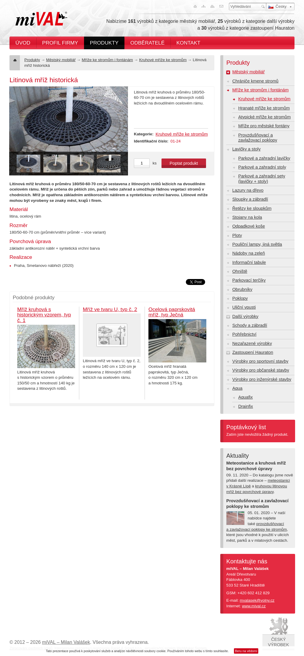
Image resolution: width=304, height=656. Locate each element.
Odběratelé (147, 43)
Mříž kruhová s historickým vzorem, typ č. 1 (44, 314)
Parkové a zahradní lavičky (264, 158)
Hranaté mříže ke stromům (263, 108)
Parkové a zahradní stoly (262, 167)
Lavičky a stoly (246, 149)
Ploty (237, 235)
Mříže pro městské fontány (263, 125)
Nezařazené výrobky (252, 343)
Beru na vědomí (246, 651)
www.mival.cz (254, 606)
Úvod (22, 43)
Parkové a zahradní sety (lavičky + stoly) (261, 178)
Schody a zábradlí (249, 325)
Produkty (104, 43)
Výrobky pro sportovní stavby (260, 361)
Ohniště (239, 271)
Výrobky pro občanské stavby (260, 370)
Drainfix (245, 406)
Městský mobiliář (60, 60)
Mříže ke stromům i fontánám (107, 60)
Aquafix (245, 397)
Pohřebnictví (244, 334)
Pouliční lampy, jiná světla (257, 244)
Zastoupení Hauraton (252, 352)
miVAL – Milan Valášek (66, 642)
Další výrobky (245, 316)
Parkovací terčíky (248, 280)
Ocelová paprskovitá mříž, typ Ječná (171, 312)
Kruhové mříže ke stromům (163, 60)
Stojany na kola (247, 217)
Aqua (237, 388)
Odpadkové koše (248, 226)
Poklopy (240, 298)
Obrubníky (242, 289)
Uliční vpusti (244, 307)
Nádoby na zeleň (248, 253)
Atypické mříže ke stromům (264, 117)
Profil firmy (60, 43)
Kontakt (188, 43)
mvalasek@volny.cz (257, 600)
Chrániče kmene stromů (255, 81)
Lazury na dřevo (247, 190)
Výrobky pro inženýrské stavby (261, 379)
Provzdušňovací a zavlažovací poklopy (257, 137)
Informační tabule (249, 262)
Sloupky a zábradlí (250, 199)
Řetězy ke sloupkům (251, 208)
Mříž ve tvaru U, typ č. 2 (110, 309)
